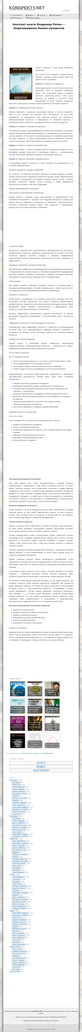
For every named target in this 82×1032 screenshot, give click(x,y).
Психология (16, 784)
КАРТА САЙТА (50, 1029)
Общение (15, 800)
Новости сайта (15, 971)
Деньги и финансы (18, 791)
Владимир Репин (48, 753)
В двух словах (34, 18)
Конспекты (16, 15)
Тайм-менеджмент (18, 787)
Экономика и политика (20, 809)
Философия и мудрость (20, 807)
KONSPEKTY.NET (27, 7)
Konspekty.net (31, 1029)
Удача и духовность (19, 805)
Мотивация (16, 782)
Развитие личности (19, 811)
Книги (41, 763)
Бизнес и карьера (34, 753)
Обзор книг (17, 18)
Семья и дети (17, 814)
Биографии (56, 15)
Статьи (42, 15)
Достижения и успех (19, 793)
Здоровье (15, 796)
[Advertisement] (41, 48)
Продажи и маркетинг (19, 802)
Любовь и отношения (19, 798)
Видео (30, 15)
